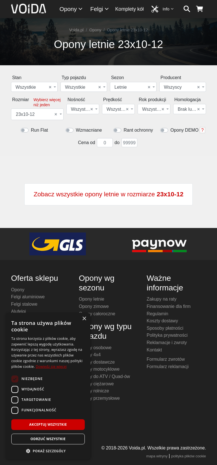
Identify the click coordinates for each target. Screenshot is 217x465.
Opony (71, 9)
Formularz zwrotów (166, 359)
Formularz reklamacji (167, 366)
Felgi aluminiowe (28, 296)
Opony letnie (91, 299)
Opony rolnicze (94, 390)
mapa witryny (157, 456)
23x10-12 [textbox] (36, 114)
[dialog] (48, 386)
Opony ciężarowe (96, 383)
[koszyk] (199, 9)
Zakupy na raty (162, 299)
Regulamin (157, 313)
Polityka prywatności (167, 335)
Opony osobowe (95, 347)
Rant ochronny (138, 130)
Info (168, 9)
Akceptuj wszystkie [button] (48, 424)
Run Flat (39, 130)
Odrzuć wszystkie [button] (48, 438)
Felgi (99, 9)
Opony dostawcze (97, 362)
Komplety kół (129, 9)
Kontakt (154, 349)
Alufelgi (18, 311)
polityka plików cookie (188, 456)
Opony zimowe (94, 306)
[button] (48, 451)
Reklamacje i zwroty (167, 342)
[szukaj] (187, 9)
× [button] (84, 319)
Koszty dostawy (162, 320)
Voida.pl (76, 30)
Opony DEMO (184, 130)
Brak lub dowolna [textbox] (189, 109)
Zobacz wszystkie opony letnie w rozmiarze (108, 194)
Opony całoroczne (97, 313)
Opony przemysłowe (99, 398)
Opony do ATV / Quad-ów (104, 376)
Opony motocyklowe (99, 369)
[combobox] (34, 87)
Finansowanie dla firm (169, 306)
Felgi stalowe (24, 304)
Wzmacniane (89, 130)
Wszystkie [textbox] (33, 87)
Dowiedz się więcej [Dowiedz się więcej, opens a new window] (51, 366)
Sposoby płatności (165, 328)
